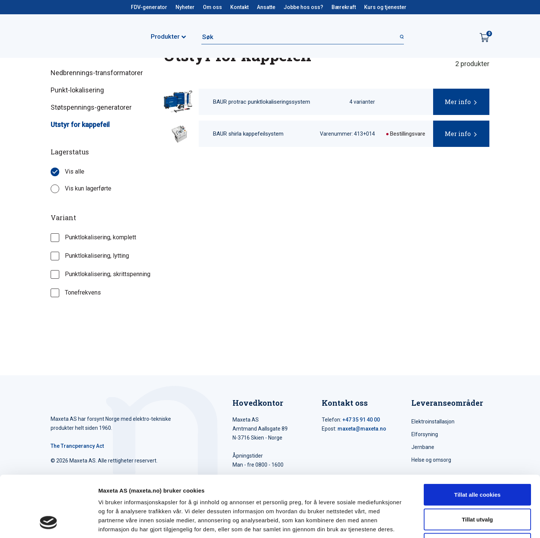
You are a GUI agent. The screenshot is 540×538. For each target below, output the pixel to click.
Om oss (212, 7)
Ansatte (266, 7)
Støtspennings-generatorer (91, 107)
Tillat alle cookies (477, 439)
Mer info (458, 102)
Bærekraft (344, 7)
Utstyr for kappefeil (80, 124)
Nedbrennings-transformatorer (97, 73)
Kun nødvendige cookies (477, 488)
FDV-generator (149, 7)
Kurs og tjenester (385, 7)
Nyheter (185, 7)
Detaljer (399, 523)
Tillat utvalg (477, 464)
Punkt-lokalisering (77, 90)
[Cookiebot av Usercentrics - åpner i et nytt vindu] (48, 523)
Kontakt (239, 7)
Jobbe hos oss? (303, 7)
